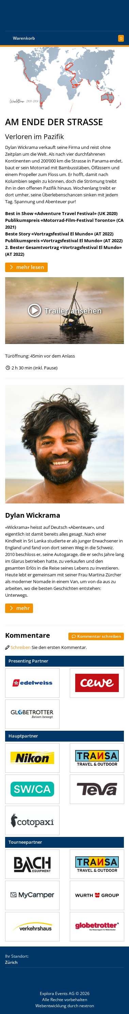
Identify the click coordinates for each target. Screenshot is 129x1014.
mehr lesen (26, 267)
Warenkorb (24, 38)
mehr (19, 608)
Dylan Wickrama (32, 515)
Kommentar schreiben (96, 636)
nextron (86, 1006)
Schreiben (21, 647)
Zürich (11, 962)
